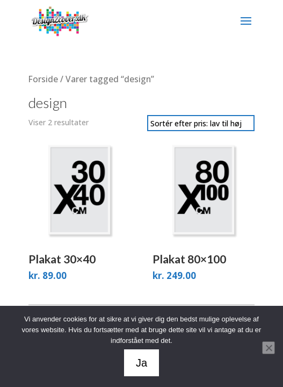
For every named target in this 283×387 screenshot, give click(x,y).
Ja (141, 363)
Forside (43, 79)
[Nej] (268, 347)
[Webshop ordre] (201, 123)
